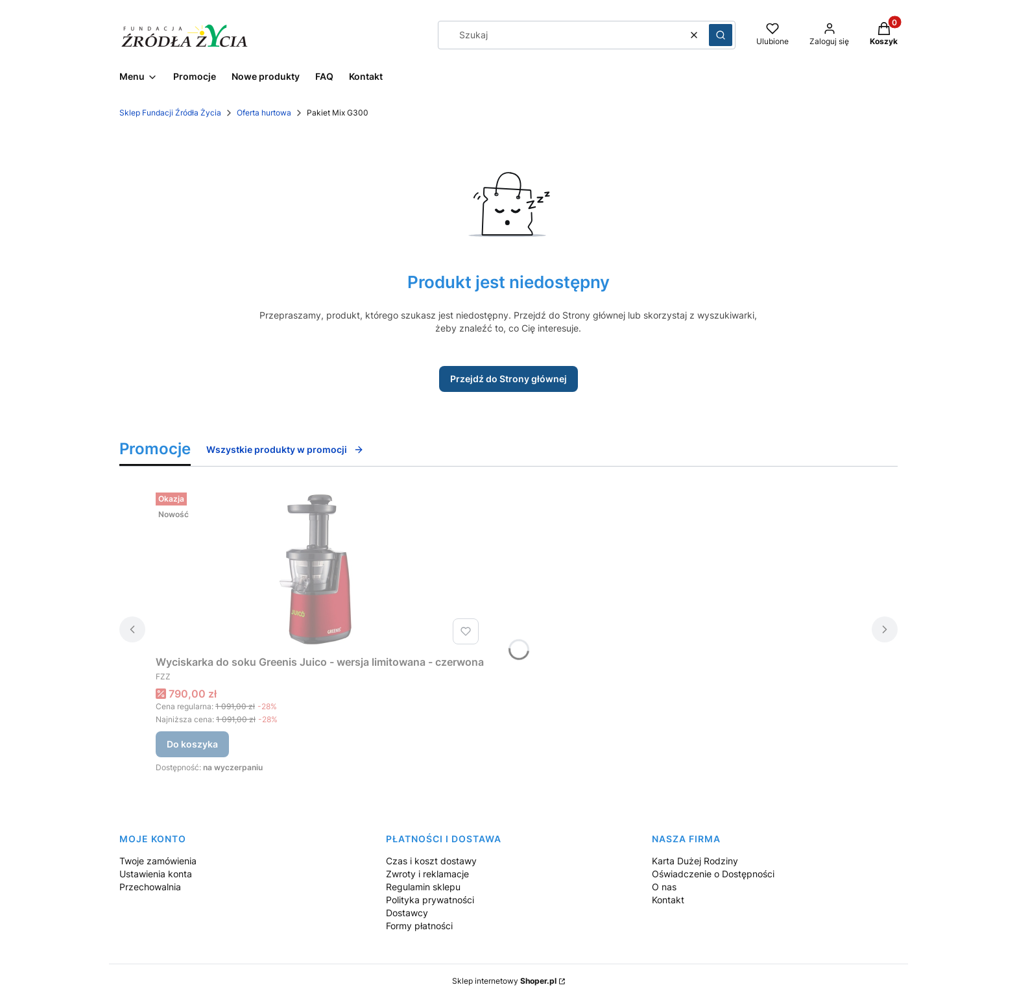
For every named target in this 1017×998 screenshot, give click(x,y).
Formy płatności (419, 925)
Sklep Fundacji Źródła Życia (170, 112)
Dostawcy (407, 912)
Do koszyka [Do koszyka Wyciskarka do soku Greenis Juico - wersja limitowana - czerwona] (192, 743)
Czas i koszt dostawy (431, 860)
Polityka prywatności (430, 899)
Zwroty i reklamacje (427, 873)
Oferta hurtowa (264, 112)
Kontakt (668, 899)
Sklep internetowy (504, 981)
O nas (664, 886)
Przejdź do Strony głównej (508, 378)
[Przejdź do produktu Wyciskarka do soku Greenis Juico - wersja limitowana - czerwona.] (320, 568)
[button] (720, 35)
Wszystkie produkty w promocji (285, 449)
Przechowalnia (150, 886)
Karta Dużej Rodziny (695, 860)
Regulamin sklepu (423, 886)
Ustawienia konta (155, 873)
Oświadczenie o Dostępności (713, 873)
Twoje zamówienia (158, 860)
